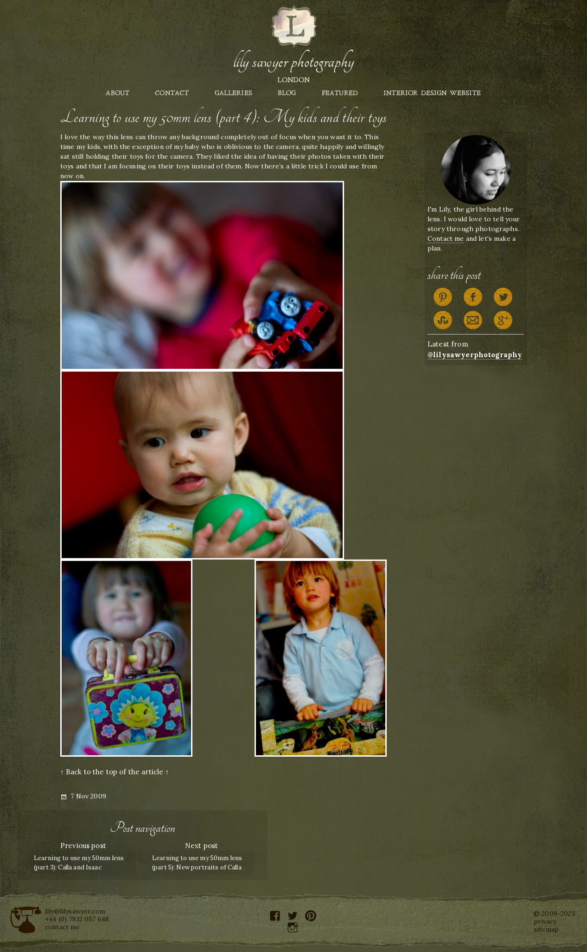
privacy (545, 921)
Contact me (445, 238)
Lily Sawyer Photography (293, 62)
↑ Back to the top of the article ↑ (114, 771)
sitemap (546, 929)
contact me (62, 927)
